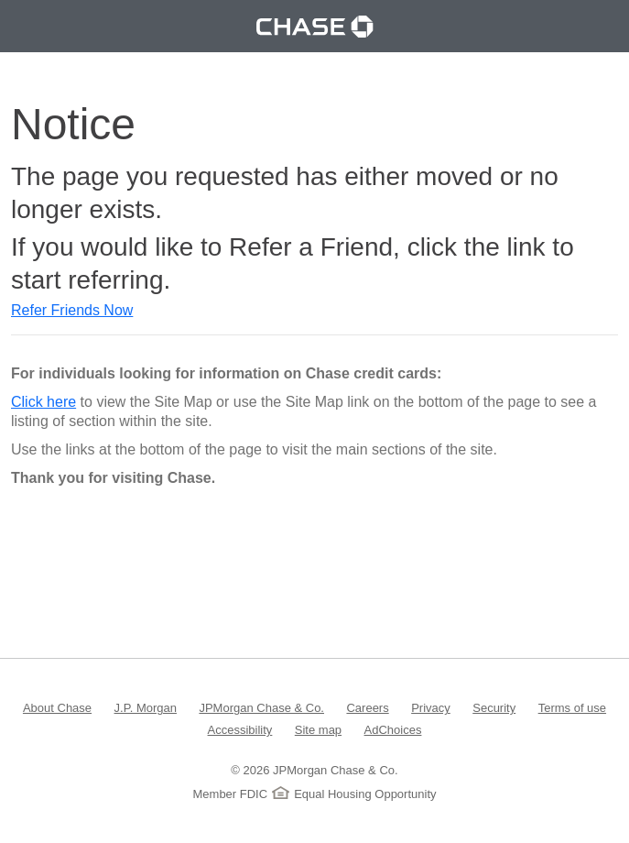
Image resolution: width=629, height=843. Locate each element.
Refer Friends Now (72, 310)
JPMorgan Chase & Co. (261, 707)
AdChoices (393, 729)
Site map (318, 729)
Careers (367, 707)
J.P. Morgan (145, 707)
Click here (43, 402)
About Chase (57, 707)
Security (493, 707)
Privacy (430, 707)
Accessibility (240, 729)
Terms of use (572, 707)
